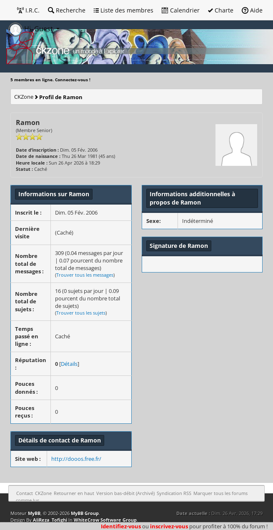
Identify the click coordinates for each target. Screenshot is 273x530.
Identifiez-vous (121, 526)
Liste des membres (123, 10)
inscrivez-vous (169, 526)
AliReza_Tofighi (50, 520)
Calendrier (181, 10)
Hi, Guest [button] (31, 28)
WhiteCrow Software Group (105, 520)
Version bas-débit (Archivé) (125, 493)
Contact (24, 493)
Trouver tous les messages (84, 275)
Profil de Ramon (61, 97)
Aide (252, 10)
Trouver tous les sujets (80, 313)
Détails (69, 364)
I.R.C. (28, 10)
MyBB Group (85, 513)
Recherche (66, 10)
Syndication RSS (174, 493)
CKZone (23, 96)
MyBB (34, 513)
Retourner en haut (74, 493)
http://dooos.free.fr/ (76, 458)
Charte (220, 10)
